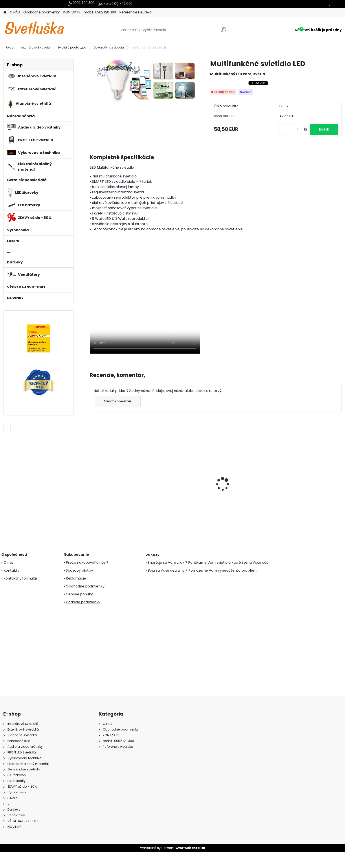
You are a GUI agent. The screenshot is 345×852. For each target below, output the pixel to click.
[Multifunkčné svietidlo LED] (143, 80)
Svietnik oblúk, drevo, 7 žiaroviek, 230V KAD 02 (112, 469)
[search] (223, 31)
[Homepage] (4, 12)
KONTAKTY (71, 12)
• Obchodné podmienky (84, 586)
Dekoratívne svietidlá (109, 47)
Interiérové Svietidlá (35, 47)
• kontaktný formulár (19, 578)
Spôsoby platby (79, 570)
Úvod (10, 47)
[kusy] (290, 129)
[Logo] (33, 30)
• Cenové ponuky (78, 594)
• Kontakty (10, 570)
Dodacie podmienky (83, 602)
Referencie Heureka (135, 12)
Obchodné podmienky (41, 12)
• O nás (7, 562)
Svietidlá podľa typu (72, 47)
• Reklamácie (75, 578)
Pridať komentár (118, 401)
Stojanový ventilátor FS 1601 (244, 488)
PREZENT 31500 (169, 487)
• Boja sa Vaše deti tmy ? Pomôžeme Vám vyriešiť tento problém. (201, 570)
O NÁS (15, 12)
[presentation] (92, 476)
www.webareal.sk (190, 848)
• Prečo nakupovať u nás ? (86, 562)
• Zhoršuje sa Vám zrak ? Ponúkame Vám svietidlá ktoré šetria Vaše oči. (206, 562)
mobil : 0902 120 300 (100, 12)
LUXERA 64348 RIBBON (302, 487)
